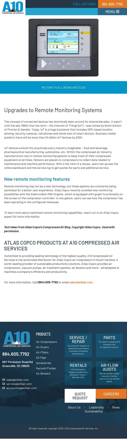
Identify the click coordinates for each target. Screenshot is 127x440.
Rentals (78, 365)
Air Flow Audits (109, 367)
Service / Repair (78, 339)
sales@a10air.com (81, 282)
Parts (109, 337)
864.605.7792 (15, 354)
